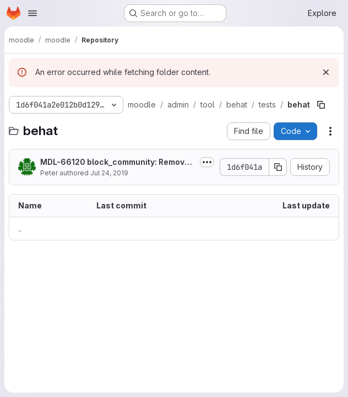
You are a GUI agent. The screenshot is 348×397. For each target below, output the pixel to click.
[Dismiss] (326, 72)
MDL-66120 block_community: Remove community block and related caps (114, 162)
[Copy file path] (321, 105)
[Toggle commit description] (207, 162)
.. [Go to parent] (19, 228)
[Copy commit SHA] (278, 167)
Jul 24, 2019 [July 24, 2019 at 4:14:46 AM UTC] (109, 173)
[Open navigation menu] (32, 13)
